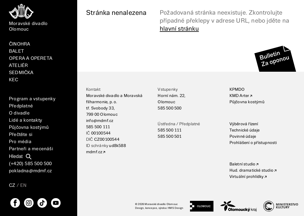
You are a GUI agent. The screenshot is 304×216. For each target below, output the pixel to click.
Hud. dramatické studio (251, 170)
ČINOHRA (19, 44)
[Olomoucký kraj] (238, 206)
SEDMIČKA (21, 72)
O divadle (19, 113)
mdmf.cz (94, 152)
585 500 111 (98, 127)
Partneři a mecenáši (31, 148)
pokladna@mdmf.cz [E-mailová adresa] (30, 170)
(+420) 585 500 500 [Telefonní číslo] (30, 163)
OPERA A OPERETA (30, 58)
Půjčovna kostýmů (29, 127)
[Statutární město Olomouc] (201, 206)
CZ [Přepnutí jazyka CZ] (12, 185)
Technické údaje (244, 130)
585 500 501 (169, 136)
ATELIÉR (18, 65)
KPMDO (237, 89)
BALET (16, 51)
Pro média (20, 141)
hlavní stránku (179, 29)
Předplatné (21, 106)
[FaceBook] (15, 203)
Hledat (16, 156)
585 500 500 (169, 108)
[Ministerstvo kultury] (280, 206)
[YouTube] (56, 203)
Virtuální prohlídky (246, 177)
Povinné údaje (242, 136)
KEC (13, 79)
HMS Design (175, 208)
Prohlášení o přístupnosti (253, 143)
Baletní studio (242, 164)
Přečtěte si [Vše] (20, 134)
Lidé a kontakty (25, 120)
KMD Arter (239, 96)
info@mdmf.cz (99, 121)
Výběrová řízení (243, 124)
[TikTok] (42, 203)
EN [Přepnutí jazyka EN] (23, 185)
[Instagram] (29, 203)
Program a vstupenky (32, 98)
